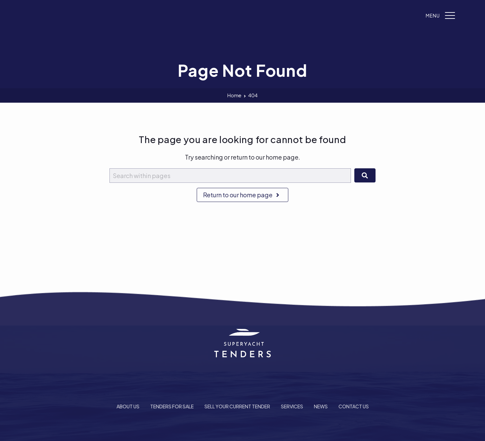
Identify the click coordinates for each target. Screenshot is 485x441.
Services (292, 406)
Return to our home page (242, 195)
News (321, 406)
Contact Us (353, 406)
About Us (128, 406)
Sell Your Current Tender (237, 406)
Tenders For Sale (172, 406)
